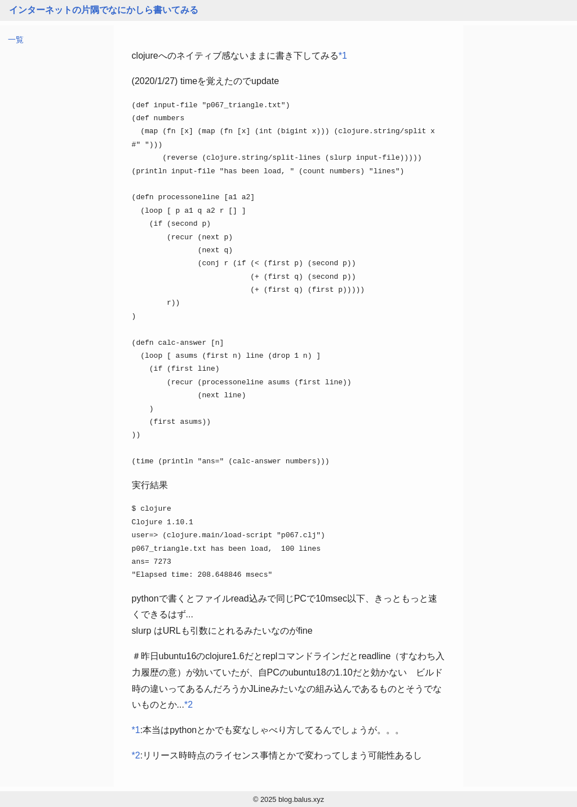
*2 (188, 704)
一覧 (16, 39)
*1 (343, 55)
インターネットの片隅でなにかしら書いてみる (103, 10)
